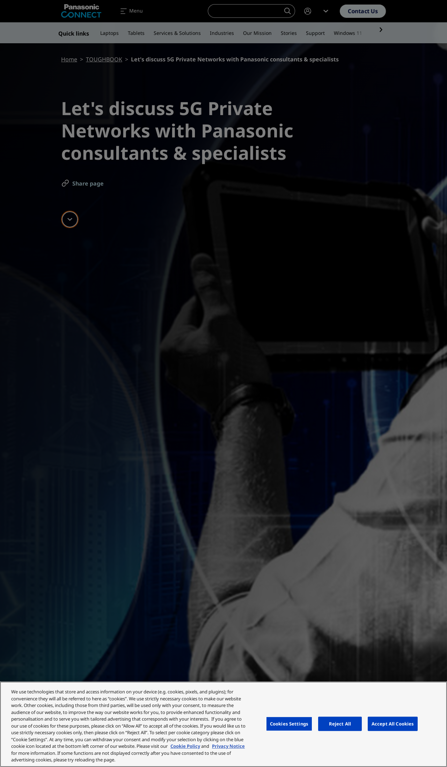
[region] (223, 724)
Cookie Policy (185, 746)
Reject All (340, 723)
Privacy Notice (228, 746)
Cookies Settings (289, 723)
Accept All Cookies (393, 723)
